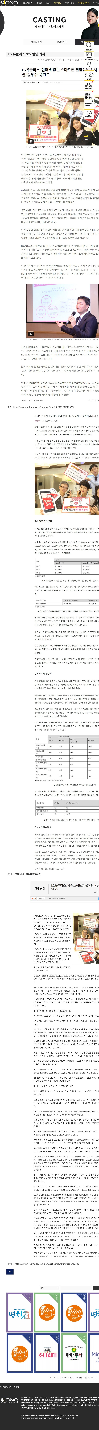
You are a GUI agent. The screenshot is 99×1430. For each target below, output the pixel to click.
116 (76, 1378)
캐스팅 (48, 3)
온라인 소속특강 (83, 3)
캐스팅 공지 (36, 42)
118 (84, 1378)
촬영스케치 (62, 42)
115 (73, 1378)
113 (65, 1378)
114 (69, 1378)
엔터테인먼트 (69, 3)
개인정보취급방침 (5, 1387)
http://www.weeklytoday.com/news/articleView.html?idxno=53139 (47, 1264)
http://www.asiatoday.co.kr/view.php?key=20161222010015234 (43, 407)
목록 (10, 1272)
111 (58, 1378)
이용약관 (17, 1387)
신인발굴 (39, 3)
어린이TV (57, 3)
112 (61, 1378)
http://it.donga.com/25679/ (28, 874)
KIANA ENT (27, 3)
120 (91, 1378)
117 (80, 1378)
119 (88, 1378)
